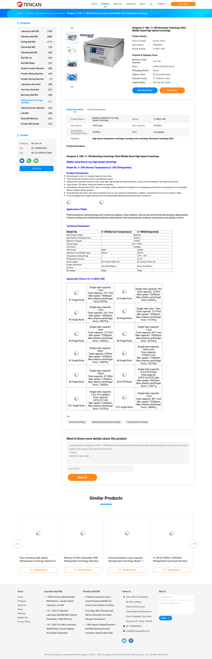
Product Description (96, 109)
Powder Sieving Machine (36, 79)
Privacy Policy (24, 622)
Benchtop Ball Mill (36, 94)
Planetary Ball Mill (36, 36)
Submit (82, 477)
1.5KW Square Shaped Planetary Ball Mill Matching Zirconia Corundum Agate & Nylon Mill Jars (100, 629)
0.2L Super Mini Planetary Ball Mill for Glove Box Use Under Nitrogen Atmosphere (99, 615)
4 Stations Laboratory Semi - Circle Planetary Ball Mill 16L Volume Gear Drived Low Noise (99, 601)
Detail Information (75, 109)
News (20, 609)
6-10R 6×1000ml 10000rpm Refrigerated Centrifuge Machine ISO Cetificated (170, 561)
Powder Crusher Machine (36, 68)
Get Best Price (144, 90)
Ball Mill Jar (36, 57)
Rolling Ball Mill (36, 41)
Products (22, 601)
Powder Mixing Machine (36, 73)
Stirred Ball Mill (36, 47)
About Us (22, 605)
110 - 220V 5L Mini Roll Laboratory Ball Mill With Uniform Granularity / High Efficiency (62, 615)
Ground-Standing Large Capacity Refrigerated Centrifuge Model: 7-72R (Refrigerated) (126, 561)
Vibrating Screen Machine (36, 107)
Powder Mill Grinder (36, 123)
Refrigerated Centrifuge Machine (36, 101)
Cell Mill (36, 113)
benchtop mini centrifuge (137, 422)
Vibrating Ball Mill (36, 52)
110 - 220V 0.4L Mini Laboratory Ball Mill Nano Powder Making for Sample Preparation (61, 628)
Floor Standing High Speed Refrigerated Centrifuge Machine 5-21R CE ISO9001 (38, 561)
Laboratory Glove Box (36, 84)
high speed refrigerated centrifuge (106, 422)
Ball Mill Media (36, 63)
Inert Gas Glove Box (36, 89)
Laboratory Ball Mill (36, 31)
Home (20, 597)
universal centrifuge (77, 422)
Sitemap (21, 613)
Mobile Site (23, 617)
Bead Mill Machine (36, 118)
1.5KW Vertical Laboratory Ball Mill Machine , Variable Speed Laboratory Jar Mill (61, 601)
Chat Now (183, 4)
